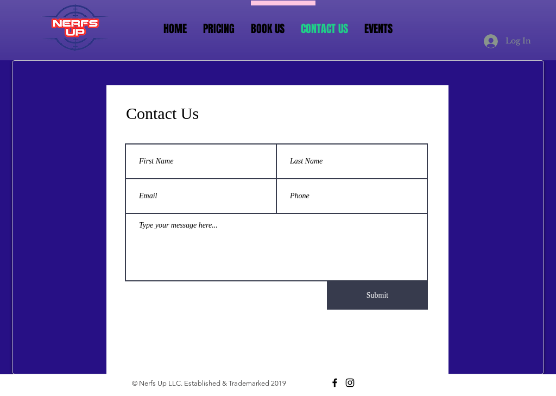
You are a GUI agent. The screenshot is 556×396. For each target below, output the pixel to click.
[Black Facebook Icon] (334, 382)
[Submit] (377, 295)
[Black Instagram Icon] (350, 382)
